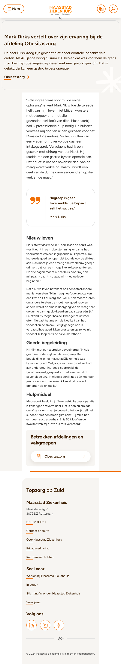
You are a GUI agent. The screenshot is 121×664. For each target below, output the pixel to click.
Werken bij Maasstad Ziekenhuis (47, 576)
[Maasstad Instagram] (45, 625)
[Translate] (101, 9)
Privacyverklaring (37, 548)
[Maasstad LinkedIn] (31, 625)
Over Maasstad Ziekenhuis (44, 539)
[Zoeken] (113, 9)
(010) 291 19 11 (36, 522)
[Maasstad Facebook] (59, 625)
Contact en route (37, 531)
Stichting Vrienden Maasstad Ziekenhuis (53, 593)
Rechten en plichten (40, 557)
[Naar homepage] (60, 13)
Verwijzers (33, 602)
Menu (14, 9)
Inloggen (32, 585)
